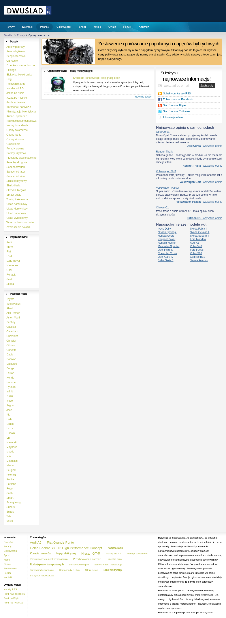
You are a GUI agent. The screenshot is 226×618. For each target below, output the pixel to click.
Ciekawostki (10, 551)
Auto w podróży (15, 46)
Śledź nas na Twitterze (176, 111)
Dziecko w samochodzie (20, 65)
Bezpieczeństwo (16, 56)
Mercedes (12, 265)
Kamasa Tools (114, 548)
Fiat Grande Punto (60, 542)
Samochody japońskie (42, 570)
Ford (9, 256)
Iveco (9, 400)
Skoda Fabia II (198, 228)
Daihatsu (11, 363)
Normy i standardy (17, 125)
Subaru (10, 507)
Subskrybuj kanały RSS (177, 93)
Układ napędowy (16, 213)
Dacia (9, 354)
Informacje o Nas (173, 117)
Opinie (7, 564)
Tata (8, 516)
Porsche (11, 484)
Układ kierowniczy (17, 208)
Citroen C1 (162, 207)
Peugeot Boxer (166, 239)
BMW (9, 246)
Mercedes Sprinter (168, 246)
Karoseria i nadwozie (18, 107)
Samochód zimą (15, 176)
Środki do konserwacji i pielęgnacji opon (96, 77)
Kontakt (8, 577)
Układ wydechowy (17, 217)
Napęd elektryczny (66, 553)
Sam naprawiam (16, 167)
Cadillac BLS (197, 256)
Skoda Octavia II (199, 232)
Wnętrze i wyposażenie (20, 222)
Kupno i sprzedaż (16, 116)
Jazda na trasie (15, 93)
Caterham (12, 331)
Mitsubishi (12, 460)
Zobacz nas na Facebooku (178, 99)
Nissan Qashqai (167, 232)
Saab (9, 493)
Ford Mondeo (198, 239)
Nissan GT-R (90, 553)
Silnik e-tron (91, 570)
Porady (21, 35)
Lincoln (10, 433)
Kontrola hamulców (40, 553)
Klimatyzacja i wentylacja (21, 111)
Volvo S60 (196, 253)
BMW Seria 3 (165, 260)
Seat (9, 279)
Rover (9, 488)
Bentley (10, 322)
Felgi (9, 79)
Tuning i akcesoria (17, 199)
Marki (7, 559)
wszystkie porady (143, 97)
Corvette (11, 349)
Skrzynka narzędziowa (42, 575)
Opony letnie (13, 134)
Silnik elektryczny (113, 570)
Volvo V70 (196, 246)
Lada (9, 419)
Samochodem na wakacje (108, 564)
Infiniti (9, 391)
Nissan (10, 465)
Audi (9, 242)
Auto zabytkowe (15, 51)
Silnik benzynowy (16, 180)
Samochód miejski (79, 564)
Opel (9, 270)
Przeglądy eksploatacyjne (21, 157)
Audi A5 (35, 542)
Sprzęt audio (13, 194)
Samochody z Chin (69, 570)
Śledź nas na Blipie (174, 105)
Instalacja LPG (15, 88)
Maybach (11, 447)
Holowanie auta (15, 83)
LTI (8, 437)
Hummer (11, 382)
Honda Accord (166, 235)
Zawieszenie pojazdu (18, 227)
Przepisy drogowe (16, 162)
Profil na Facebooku (14, 593)
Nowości (8, 542)
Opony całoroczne (17, 130)
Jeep (9, 410)
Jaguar (10, 405)
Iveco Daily (164, 228)
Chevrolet (12, 336)
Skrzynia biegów (16, 190)
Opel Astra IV (165, 256)
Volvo (9, 520)
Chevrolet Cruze (167, 253)
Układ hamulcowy (16, 204)
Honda (10, 377)
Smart (9, 497)
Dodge (10, 368)
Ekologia (11, 70)
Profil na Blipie (11, 598)
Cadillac (11, 326)
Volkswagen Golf (166, 171)
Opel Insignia (165, 249)
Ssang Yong (13, 502)
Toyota (10, 299)
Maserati (11, 442)
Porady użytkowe (16, 153)
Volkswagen (13, 303)
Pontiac (10, 479)
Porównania (10, 568)
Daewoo (11, 359)
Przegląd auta (114, 559)
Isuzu (9, 396)
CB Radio (12, 60)
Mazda (10, 451)
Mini (8, 456)
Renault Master (167, 242)
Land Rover (13, 260)
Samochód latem (16, 171)
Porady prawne (15, 148)
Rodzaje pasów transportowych (47, 564)
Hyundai (11, 386)
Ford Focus (196, 249)
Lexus (9, 428)
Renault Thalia (164, 151)
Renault (10, 274)
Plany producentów (137, 553)
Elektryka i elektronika (19, 74)
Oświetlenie (13, 143)
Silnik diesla (13, 185)
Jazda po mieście (16, 97)
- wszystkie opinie (204, 145)
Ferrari (10, 373)
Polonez (11, 474)
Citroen (10, 345)
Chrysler (11, 340)
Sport (6, 555)
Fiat (8, 251)
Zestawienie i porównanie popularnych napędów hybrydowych (158, 43)
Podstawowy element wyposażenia (49, 559)
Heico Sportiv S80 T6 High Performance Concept (66, 548)
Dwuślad (8, 35)
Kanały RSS (10, 589)
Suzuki (10, 511)
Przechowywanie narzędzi (87, 559)
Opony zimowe (15, 139)
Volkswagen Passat (167, 187)
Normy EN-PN (113, 553)
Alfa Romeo (13, 313)
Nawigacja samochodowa (21, 120)
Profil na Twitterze (13, 602)
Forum (7, 573)
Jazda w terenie (15, 102)
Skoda (10, 283)
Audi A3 (194, 242)
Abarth (10, 308)
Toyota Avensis (199, 260)
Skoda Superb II (199, 235)
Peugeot (11, 470)
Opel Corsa (163, 131)
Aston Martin (13, 317)
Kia (8, 414)
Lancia (10, 423)
